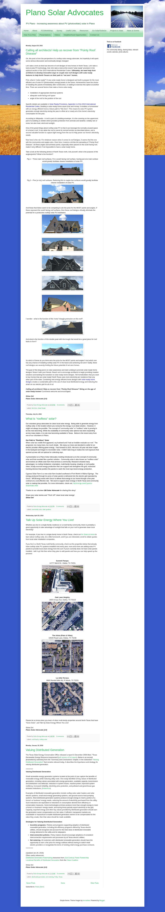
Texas (60, 877)
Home (26, 31)
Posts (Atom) (39, 887)
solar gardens (47, 509)
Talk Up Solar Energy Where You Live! (50, 520)
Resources (84, 31)
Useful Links (71, 31)
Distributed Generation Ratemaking (39, 858)
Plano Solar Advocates (65, 12)
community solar (37, 509)
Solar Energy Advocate (40, 405)
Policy (56, 877)
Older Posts (94, 883)
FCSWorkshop (47, 31)
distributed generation (38, 877)
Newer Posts (30, 883)
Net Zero (34, 408)
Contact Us (94, 35)
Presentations (45, 35)
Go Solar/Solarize (99, 31)
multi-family (35, 739)
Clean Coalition (72, 860)
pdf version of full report (67, 757)
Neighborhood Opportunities (75, 35)
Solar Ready (42, 408)
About (34, 31)
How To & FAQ (30, 35)
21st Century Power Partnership (77, 858)
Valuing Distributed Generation (45, 750)
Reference (46, 788)
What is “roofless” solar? (41, 418)
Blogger (102, 900)
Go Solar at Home (88, 534)
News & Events (133, 31)
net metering (50, 877)
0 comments (61, 405)
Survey (59, 31)
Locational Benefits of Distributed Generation (43, 860)
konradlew (86, 900)
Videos (57, 35)
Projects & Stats (116, 31)
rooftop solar (43, 739)
